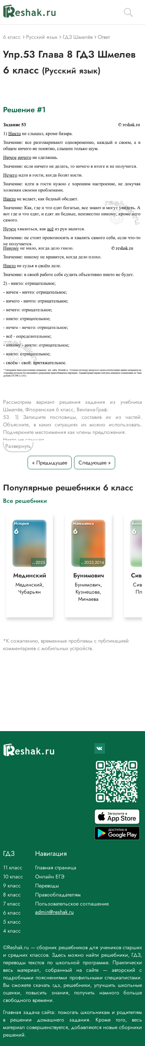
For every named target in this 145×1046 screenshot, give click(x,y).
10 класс (13, 876)
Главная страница (55, 867)
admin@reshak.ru (54, 912)
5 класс (12, 921)
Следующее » (95, 462)
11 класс (12, 867)
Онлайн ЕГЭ (50, 876)
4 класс (12, 931)
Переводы (47, 885)
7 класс (11, 903)
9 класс (12, 885)
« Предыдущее (49, 462)
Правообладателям (58, 894)
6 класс (12, 912)
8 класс (12, 894)
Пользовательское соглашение (72, 903)
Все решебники (25, 500)
